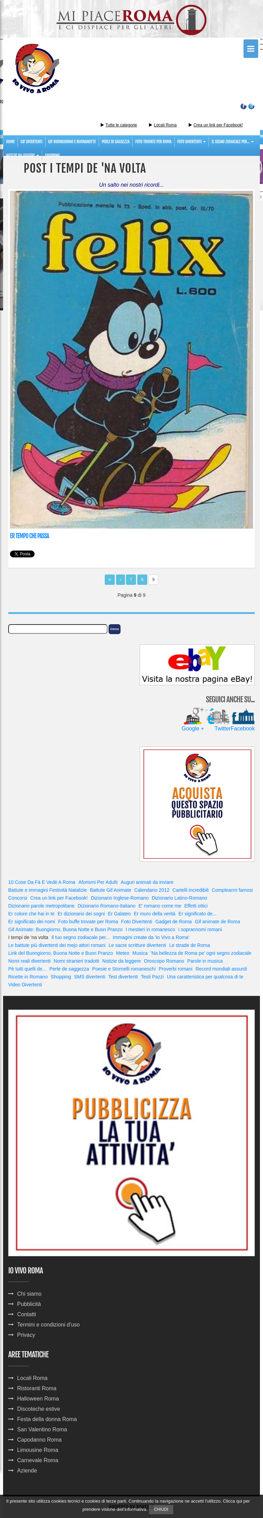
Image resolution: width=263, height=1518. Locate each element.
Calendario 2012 (152, 890)
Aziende (27, 1470)
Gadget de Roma (173, 921)
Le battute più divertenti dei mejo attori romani (56, 945)
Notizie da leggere (121, 961)
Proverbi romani (175, 969)
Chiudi (161, 1509)
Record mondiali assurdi (221, 969)
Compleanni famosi (232, 890)
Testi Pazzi (152, 976)
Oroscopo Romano (164, 961)
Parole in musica (205, 961)
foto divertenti (191, 141)
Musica (140, 953)
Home (10, 141)
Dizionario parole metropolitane (41, 906)
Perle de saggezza (69, 969)
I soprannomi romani (200, 929)
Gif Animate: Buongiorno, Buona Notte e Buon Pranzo (65, 929)
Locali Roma (165, 125)
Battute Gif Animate (110, 890)
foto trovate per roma (153, 141)
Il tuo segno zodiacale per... (80, 937)
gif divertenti (31, 141)
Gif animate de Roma (217, 921)
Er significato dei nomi (31, 921)
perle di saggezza (115, 141)
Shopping (52, 155)
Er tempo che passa (29, 536)
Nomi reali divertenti (29, 961)
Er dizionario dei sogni (81, 913)
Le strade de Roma (189, 945)
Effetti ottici (196, 906)
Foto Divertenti (136, 921)
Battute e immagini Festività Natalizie (47, 890)
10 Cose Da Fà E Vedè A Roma (41, 882)
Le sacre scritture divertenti (137, 945)
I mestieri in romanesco (150, 929)
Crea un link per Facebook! (218, 125)
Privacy (26, 1335)
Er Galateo (119, 913)
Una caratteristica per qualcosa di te (205, 976)
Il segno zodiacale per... (233, 141)
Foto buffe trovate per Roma (88, 921)
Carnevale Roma (37, 1460)
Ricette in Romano (28, 976)
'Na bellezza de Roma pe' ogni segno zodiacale (201, 953)
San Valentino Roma (42, 1429)
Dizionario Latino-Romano (179, 898)
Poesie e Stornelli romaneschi (123, 969)
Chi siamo (29, 1294)
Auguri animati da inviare (147, 882)
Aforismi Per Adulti (97, 882)
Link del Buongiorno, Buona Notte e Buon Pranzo (60, 953)
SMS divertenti (89, 976)
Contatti (26, 1314)
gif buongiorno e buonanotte (72, 141)
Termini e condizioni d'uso (48, 1325)
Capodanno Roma (39, 1440)
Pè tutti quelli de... (27, 969)
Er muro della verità (154, 913)
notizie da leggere (22, 155)
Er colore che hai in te (31, 913)
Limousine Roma (37, 1450)
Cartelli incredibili (191, 890)
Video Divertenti (25, 984)
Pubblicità (29, 1304)
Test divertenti (123, 976)
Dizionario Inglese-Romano (120, 898)
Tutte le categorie (119, 125)
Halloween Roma (38, 1399)
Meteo (122, 953)
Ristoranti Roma (37, 1388)
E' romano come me (159, 906)
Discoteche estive (38, 1409)
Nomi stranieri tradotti (76, 961)
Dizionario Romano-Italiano (107, 906)
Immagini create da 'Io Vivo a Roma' (151, 937)
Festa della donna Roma (47, 1419)
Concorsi (17, 898)
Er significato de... (197, 913)
